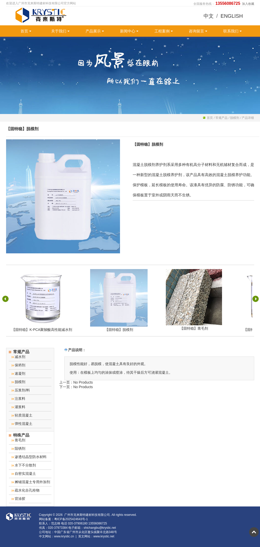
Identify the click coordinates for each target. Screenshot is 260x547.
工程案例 (163, 31)
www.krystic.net (103, 536)
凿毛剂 (18, 440)
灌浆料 (18, 407)
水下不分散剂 (23, 465)
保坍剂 (18, 365)
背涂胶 (18, 499)
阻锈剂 (18, 448)
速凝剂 (18, 373)
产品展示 (95, 31)
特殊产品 (19, 435)
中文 (209, 16)
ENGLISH (232, 16)
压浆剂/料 (20, 390)
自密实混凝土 (23, 473)
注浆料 (18, 399)
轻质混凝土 (22, 415)
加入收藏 (248, 4)
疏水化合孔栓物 (25, 490)
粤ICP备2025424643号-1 (71, 519)
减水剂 (18, 357)
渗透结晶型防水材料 (29, 457)
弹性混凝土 (22, 424)
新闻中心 (129, 31)
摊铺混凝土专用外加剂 (30, 482)
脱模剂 (234, 118)
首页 (26, 31)
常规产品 (221, 118)
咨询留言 (198, 31)
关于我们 (60, 31)
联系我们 (232, 31)
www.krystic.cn (64, 536)
